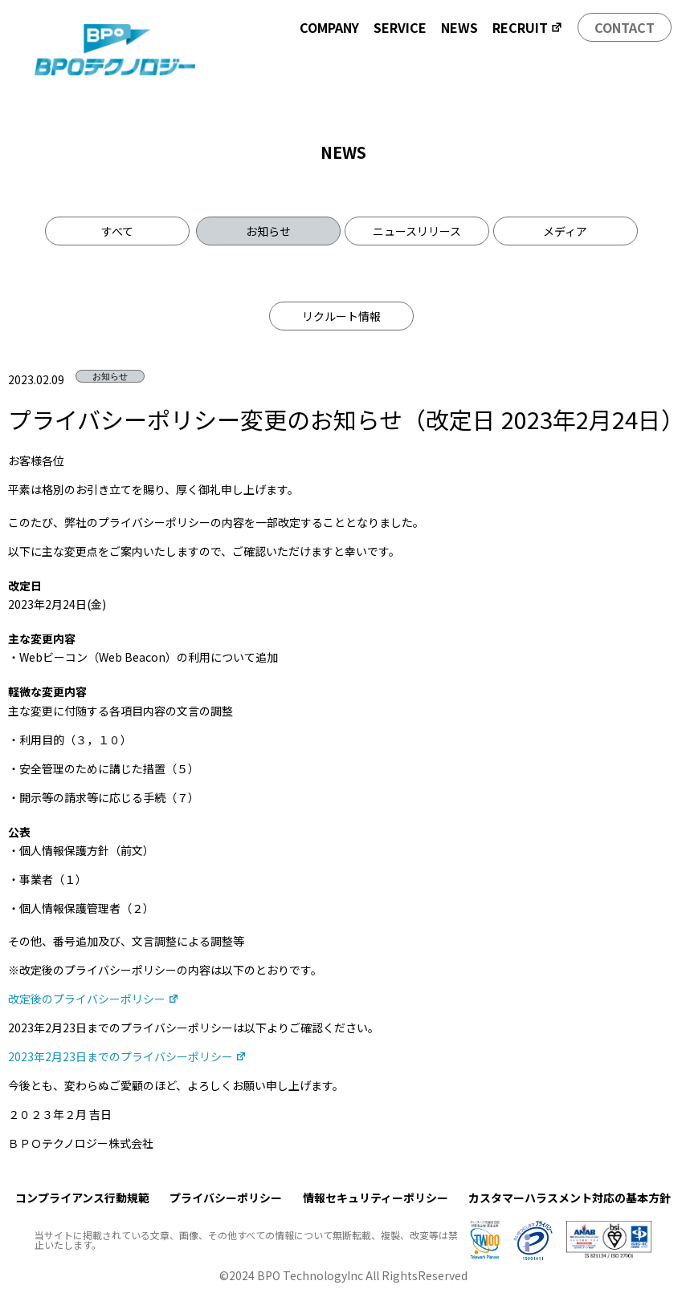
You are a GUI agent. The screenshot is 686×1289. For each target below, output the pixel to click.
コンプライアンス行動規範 (82, 1198)
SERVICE (400, 27)
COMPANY (329, 27)
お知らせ (268, 231)
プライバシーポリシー (225, 1198)
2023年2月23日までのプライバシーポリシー (127, 1056)
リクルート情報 (341, 316)
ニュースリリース (417, 231)
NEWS (459, 27)
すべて (117, 231)
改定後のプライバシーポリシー (93, 999)
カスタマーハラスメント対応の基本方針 (569, 1198)
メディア (565, 231)
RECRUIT (527, 27)
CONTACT (624, 27)
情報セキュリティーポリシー (375, 1198)
